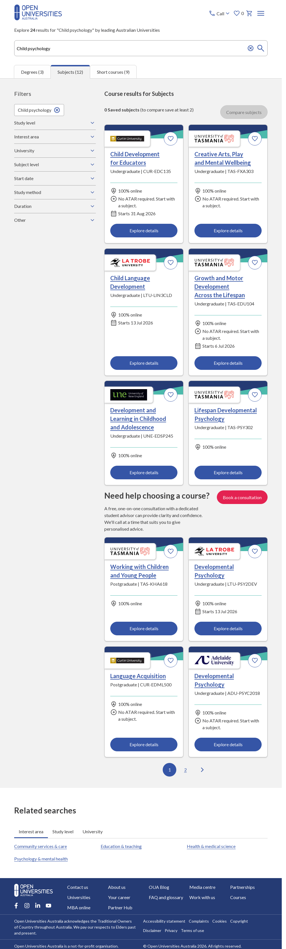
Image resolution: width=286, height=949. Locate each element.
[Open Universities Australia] (38, 18)
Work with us (202, 897)
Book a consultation (242, 497)
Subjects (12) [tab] (70, 72)
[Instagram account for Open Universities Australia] (27, 905)
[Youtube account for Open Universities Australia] (48, 905)
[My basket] (249, 13)
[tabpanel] (141, 433)
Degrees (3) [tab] (32, 71)
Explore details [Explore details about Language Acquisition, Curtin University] (144, 744)
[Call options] (220, 13)
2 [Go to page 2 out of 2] (185, 769)
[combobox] (141, 48)
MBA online (78, 907)
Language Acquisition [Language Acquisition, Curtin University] (138, 675)
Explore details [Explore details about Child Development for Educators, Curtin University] (144, 230)
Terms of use (192, 930)
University (55, 150)
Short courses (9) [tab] (113, 71)
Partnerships (242, 887)
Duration (55, 206)
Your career (119, 897)
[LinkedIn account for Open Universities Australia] (37, 905)
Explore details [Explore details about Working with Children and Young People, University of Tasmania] (144, 628)
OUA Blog (159, 887)
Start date (55, 178)
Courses (238, 897)
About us (117, 887)
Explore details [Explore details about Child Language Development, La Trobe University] (144, 363)
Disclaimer (152, 930)
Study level (55, 122)
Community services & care (40, 846)
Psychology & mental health (41, 858)
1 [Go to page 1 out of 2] (169, 769)
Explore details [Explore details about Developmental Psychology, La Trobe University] (227, 628)
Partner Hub (120, 907)
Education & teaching (121, 846)
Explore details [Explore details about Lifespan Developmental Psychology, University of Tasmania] (227, 472)
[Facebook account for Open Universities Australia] (16, 905)
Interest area (55, 136)
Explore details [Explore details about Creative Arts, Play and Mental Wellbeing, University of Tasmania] (227, 230)
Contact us (77, 887)
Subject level (55, 164)
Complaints (199, 921)
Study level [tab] (62, 831)
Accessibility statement (164, 921)
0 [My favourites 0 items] (238, 13)
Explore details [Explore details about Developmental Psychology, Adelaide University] (227, 744)
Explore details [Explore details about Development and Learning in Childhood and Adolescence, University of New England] (144, 472)
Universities (78, 897)
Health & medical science (211, 846)
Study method (55, 192)
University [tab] (92, 831)
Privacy (171, 930)
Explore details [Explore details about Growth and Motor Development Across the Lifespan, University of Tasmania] (227, 363)
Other (55, 220)
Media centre (202, 887)
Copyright (239, 921)
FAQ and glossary (166, 897)
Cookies (219, 921)
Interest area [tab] (31, 831)
